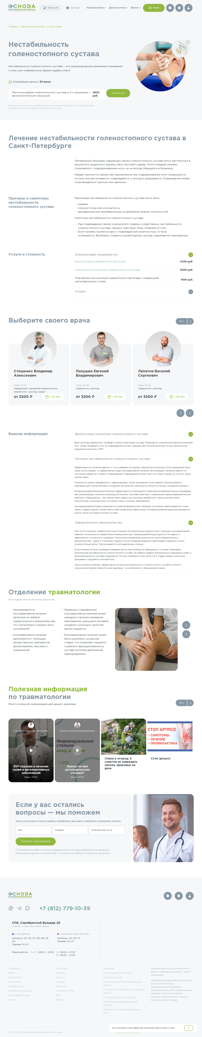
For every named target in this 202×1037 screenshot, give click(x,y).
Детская (72, 8)
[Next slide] (190, 413)
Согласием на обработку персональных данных (84, 853)
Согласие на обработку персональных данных (124, 991)
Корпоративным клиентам (117, 973)
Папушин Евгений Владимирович (92, 373)
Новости (60, 977)
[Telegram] (19, 909)
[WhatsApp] (10, 909)
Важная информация (28, 434)
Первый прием (16, 986)
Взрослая (50, 8)
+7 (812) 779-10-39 (64, 908)
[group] (123, 750)
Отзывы (60, 982)
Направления (95, 8)
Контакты (61, 973)
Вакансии (61, 986)
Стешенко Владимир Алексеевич (33, 373)
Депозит (60, 1000)
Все (181, 321)
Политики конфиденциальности (56, 850)
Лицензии (108, 969)
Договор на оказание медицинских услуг (122, 1011)
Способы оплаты (65, 991)
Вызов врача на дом (19, 995)
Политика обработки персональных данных (122, 983)
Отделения (14, 969)
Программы (14, 982)
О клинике (61, 969)
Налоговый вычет (112, 977)
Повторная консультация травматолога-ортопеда (107, 270)
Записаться (118, 93)
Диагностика (117, 8)
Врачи (134, 8)
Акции (11, 1000)
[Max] (27, 909)
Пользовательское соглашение (120, 997)
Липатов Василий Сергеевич (154, 373)
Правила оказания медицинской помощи (120, 1003)
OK (188, 1028)
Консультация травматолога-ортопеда (100, 262)
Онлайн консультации (20, 991)
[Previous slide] (180, 413)
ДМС (58, 995)
